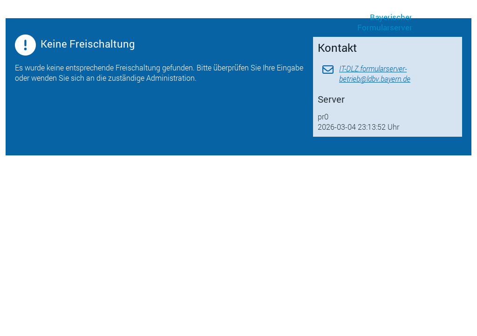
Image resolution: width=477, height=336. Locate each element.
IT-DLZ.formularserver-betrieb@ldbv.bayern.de (374, 73)
